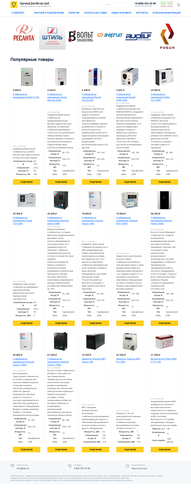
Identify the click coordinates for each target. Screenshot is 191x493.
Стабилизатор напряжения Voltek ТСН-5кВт (22, 220)
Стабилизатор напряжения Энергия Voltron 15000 (58, 362)
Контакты (142, 13)
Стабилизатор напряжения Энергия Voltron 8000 (58, 220)
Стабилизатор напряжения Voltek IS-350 (26, 96)
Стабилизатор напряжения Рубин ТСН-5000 (160, 97)
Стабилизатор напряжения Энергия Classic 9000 (92, 220)
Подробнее (27, 182)
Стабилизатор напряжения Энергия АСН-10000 (127, 220)
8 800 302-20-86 (82, 468)
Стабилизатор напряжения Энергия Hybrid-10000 (161, 220)
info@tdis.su (23, 468)
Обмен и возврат (121, 13)
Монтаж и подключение (49, 13)
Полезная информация (167, 13)
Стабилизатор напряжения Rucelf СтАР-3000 (125, 97)
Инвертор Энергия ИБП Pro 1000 (128, 360)
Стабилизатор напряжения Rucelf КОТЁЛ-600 (91, 97)
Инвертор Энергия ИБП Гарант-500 (94, 360)
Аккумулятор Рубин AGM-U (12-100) (164, 360)
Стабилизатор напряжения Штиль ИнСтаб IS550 (57, 97)
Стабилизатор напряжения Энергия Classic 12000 (23, 362)
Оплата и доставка (95, 13)
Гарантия (73, 13)
